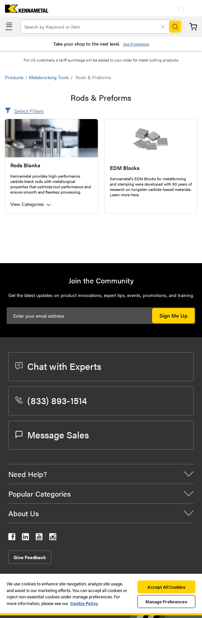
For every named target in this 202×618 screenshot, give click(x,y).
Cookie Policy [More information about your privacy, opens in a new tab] (84, 603)
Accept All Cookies (166, 587)
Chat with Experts (58, 366)
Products (14, 77)
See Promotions (136, 44)
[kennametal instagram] (52, 538)
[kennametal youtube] (39, 538)
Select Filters (29, 111)
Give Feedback (30, 557)
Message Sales (52, 434)
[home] (24, 10)
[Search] (175, 27)
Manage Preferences (166, 601)
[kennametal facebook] (11, 538)
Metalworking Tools (49, 77)
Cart (193, 27)
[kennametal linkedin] (25, 538)
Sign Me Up (173, 315)
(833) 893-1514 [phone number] (51, 400)
